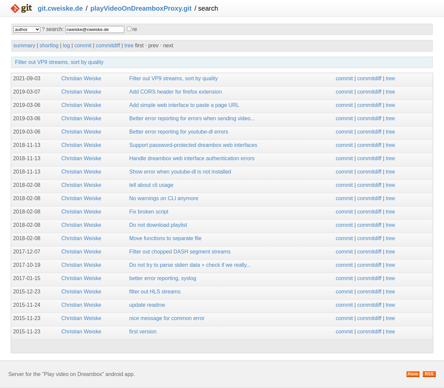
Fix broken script (148, 211)
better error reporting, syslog (162, 278)
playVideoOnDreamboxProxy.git (141, 8)
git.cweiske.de (60, 8)
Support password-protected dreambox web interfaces (193, 145)
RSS (429, 373)
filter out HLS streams (155, 291)
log (66, 45)
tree (129, 45)
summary (24, 45)
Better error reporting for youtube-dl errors (178, 132)
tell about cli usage (151, 185)
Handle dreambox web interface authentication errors (191, 158)
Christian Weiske (81, 78)
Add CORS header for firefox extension (175, 92)
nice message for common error (167, 318)
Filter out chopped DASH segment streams (179, 251)
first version (143, 331)
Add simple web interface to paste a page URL (184, 105)
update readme (147, 305)
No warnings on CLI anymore (163, 198)
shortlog (49, 45)
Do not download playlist (158, 225)
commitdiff (108, 45)
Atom (412, 373)
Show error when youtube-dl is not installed (180, 172)
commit (83, 45)
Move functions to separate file (165, 238)
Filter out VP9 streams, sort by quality (59, 62)
